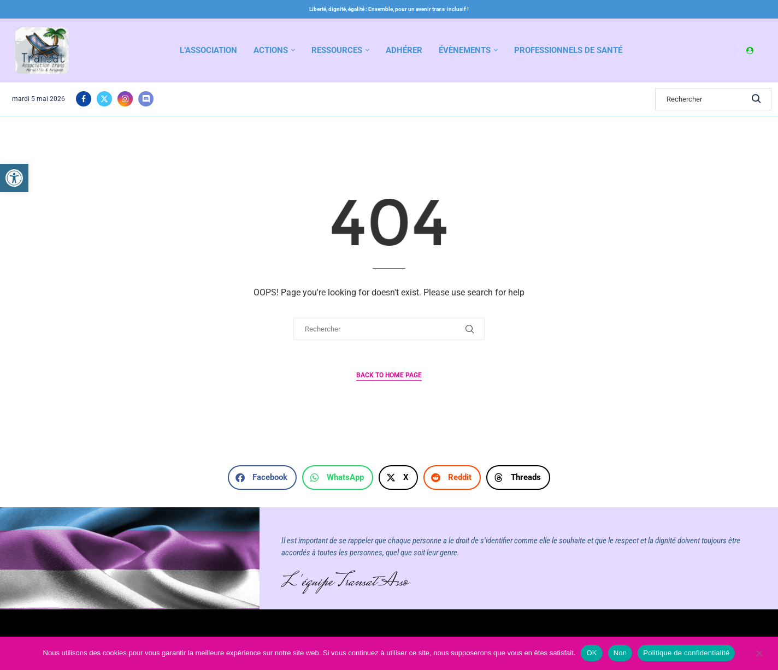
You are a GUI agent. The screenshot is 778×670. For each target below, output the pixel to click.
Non (620, 653)
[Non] (759, 654)
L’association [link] (208, 50)
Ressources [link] (336, 50)
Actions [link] (271, 50)
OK (591, 653)
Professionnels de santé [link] (568, 50)
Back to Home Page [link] (389, 375)
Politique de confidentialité (686, 653)
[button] (262, 477)
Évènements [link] (465, 50)
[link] (14, 178)
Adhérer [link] (404, 50)
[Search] (713, 99)
